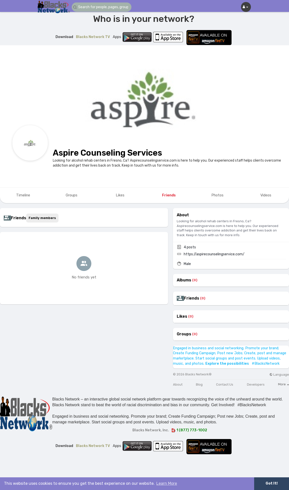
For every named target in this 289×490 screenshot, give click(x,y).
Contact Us (224, 384)
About (177, 384)
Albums (184, 280)
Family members (42, 218)
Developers (256, 384)
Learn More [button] (166, 483)
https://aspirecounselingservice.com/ (214, 254)
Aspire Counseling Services (107, 153)
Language (279, 374)
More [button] (283, 384)
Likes (182, 316)
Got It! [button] (272, 483)
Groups (184, 334)
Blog (199, 384)
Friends (191, 298)
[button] (101, 7)
